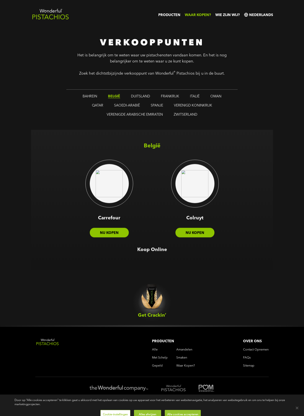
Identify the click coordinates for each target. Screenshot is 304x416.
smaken (181, 357)
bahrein (90, 96)
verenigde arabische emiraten (135, 114)
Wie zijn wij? (227, 15)
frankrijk (170, 96)
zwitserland (185, 114)
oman (215, 96)
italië (194, 96)
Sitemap (248, 365)
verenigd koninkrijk (193, 105)
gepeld (157, 365)
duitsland (140, 96)
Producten (169, 15)
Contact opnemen (256, 349)
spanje (157, 105)
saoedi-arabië (127, 105)
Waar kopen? (198, 15)
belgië (114, 96)
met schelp (160, 357)
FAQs (247, 357)
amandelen (184, 349)
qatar (97, 105)
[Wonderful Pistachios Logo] (50, 18)
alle (155, 349)
